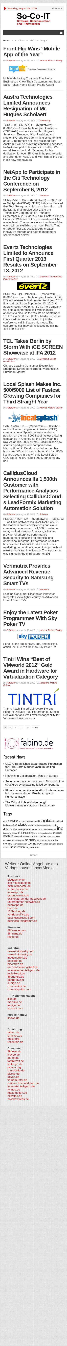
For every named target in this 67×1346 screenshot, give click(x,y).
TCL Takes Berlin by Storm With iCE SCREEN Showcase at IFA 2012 (33, 347)
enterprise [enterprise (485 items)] (23, 829)
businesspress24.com (21, 917)
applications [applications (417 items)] (32, 821)
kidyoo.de (14, 1054)
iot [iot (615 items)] (18, 832)
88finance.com (17, 930)
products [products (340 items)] (7, 840)
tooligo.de (14, 1005)
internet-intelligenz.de (21, 1086)
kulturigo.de (15, 1064)
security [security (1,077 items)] (30, 840)
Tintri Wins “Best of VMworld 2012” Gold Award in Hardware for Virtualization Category (30, 668)
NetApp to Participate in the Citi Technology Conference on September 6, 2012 (31, 181)
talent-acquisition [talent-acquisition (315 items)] (20, 844)
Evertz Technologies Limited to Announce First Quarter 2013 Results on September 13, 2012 (30, 259)
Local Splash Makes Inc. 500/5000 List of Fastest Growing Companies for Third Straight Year (32, 393)
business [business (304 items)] (7, 825)
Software (43, 514)
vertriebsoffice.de (18, 914)
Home (6, 40)
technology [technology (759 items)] (35, 843)
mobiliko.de (15, 1002)
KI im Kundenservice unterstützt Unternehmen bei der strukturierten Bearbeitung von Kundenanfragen (34, 793)
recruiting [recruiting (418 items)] (16, 840)
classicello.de (16, 1070)
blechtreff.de (15, 964)
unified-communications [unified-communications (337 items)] (52, 844)
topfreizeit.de (16, 1061)
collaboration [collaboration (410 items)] (34, 825)
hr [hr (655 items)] (39, 829)
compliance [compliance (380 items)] (46, 825)
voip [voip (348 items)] (27, 847)
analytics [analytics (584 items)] (13, 820)
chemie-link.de (17, 986)
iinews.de (13, 1018)
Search (57, 8)
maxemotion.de (17, 1092)
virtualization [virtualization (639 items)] (17, 847)
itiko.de (12, 998)
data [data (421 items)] (55, 825)
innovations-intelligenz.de (24, 970)
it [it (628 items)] (21, 832)
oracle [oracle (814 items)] (42, 836)
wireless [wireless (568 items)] (34, 847)
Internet (43, 60)
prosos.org (14, 1067)
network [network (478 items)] (18, 836)
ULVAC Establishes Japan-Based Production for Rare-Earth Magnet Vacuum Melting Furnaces (33, 767)
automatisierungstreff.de (23, 967)
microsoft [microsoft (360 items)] (57, 833)
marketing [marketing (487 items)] (28, 832)
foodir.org (13, 1038)
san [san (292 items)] (22, 840)
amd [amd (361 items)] (5, 821)
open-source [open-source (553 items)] (30, 836)
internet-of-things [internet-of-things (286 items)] (10, 833)
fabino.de (13, 1032)
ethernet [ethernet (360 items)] (33, 829)
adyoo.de (13, 1076)
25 (27, 727)
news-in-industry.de (20, 954)
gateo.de (13, 1057)
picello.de (14, 1073)
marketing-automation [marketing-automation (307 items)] (43, 833)
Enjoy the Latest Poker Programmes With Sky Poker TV (30, 618)
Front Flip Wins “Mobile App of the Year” (31, 51)
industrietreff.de (17, 957)
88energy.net (16, 979)
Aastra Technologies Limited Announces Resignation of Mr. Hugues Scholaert (28, 105)
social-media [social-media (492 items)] (51, 840)
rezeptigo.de (15, 1042)
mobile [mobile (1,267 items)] (8, 836)
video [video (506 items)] (6, 847)
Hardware (44, 195)
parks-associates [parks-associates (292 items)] (53, 837)
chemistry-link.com (19, 989)
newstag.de (15, 1096)
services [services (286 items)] (40, 840)
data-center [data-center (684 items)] (10, 829)
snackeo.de (15, 1035)
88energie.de (16, 976)
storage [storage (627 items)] (7, 843)
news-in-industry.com (21, 951)
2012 (32, 40)
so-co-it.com (15, 1008)
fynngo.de (14, 1089)
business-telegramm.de (22, 920)
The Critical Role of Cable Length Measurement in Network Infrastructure (30, 804)
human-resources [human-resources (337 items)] (48, 829)
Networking (44, 120)
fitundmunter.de (17, 1080)
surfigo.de (14, 983)
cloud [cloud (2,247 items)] (23, 824)
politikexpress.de (18, 1099)
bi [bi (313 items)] (39, 821)
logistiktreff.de (16, 973)
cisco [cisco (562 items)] (14, 824)
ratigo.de (13, 936)
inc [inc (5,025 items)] (60, 828)
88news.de (14, 1051)
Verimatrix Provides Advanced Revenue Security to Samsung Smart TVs (28, 574)
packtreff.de (15, 960)
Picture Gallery (55, 60)
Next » (35, 727)
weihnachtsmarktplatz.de (23, 1083)
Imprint (33, 855)
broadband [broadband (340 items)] (58, 821)
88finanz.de (15, 933)
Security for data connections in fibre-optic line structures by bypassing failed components (34, 783)
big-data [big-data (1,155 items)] (47, 820)
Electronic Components (50, 276)
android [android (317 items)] (22, 821)
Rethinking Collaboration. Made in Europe (31, 775)
